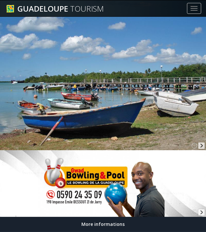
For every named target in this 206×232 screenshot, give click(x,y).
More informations (103, 224)
